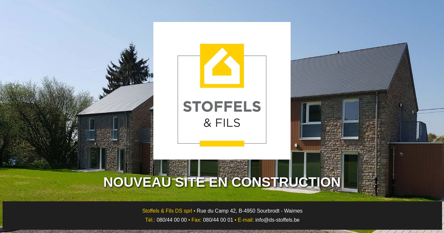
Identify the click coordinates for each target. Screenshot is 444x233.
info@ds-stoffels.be (277, 220)
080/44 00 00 (172, 220)
